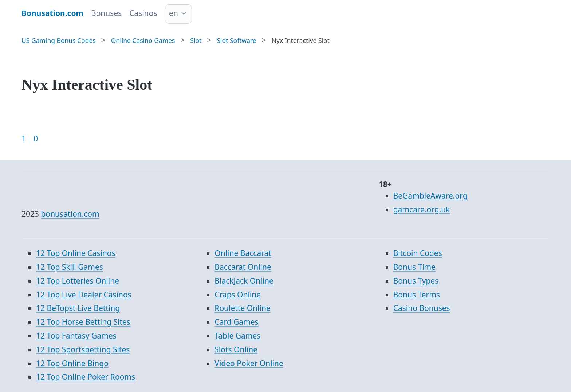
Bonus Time (414, 267)
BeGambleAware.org (430, 196)
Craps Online (237, 294)
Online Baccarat (242, 253)
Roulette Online (242, 308)
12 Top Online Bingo (72, 363)
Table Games (237, 336)
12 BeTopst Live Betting (78, 308)
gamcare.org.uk (421, 209)
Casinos (143, 13)
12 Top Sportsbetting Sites (83, 349)
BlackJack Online (243, 281)
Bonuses (106, 13)
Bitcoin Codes (417, 253)
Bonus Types (416, 281)
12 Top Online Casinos (75, 253)
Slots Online (235, 349)
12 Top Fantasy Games (76, 336)
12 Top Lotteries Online (77, 281)
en (173, 13)
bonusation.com (70, 214)
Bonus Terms (416, 294)
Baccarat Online (242, 267)
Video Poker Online (248, 363)
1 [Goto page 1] (23, 138)
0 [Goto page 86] (36, 138)
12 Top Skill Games (69, 267)
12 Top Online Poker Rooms (85, 377)
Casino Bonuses (421, 308)
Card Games (236, 322)
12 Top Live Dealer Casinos (83, 294)
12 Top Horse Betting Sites (83, 322)
